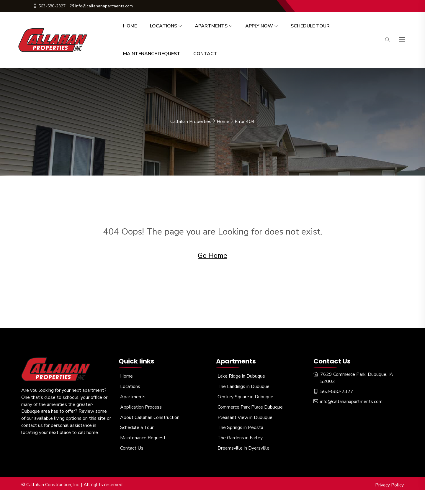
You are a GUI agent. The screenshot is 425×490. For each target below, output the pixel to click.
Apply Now (259, 26)
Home (130, 26)
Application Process (141, 405)
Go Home (212, 255)
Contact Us (131, 445)
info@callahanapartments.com (101, 6)
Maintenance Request (151, 53)
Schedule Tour (310, 26)
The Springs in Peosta (241, 425)
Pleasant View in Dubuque (245, 415)
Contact (205, 53)
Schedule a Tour (137, 425)
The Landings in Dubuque (244, 385)
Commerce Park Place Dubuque (250, 405)
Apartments (211, 26)
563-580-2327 (49, 6)
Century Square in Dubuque (245, 395)
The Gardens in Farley (240, 435)
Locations (163, 26)
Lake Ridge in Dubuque (241, 375)
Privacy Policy (389, 482)
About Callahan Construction (149, 415)
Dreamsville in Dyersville (243, 445)
